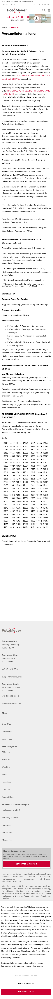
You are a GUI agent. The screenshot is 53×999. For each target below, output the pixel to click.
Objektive (6, 767)
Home (4, 27)
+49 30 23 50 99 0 (8, 5)
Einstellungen (26, 984)
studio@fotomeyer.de (11, 704)
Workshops (7, 833)
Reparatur (6, 825)
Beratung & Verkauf (10, 818)
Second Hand (8, 797)
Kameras (6, 759)
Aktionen (6, 752)
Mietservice (7, 840)
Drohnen (6, 790)
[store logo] (17, 10)
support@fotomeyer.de (12, 677)
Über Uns (6, 724)
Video (4, 775)
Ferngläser (6, 782)
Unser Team (7, 739)
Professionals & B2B (11, 810)
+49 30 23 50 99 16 (10, 696)
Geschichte (7, 732)
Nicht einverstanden (26, 976)
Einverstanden (26, 992)
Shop (4, 713)
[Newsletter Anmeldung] (26, 864)
